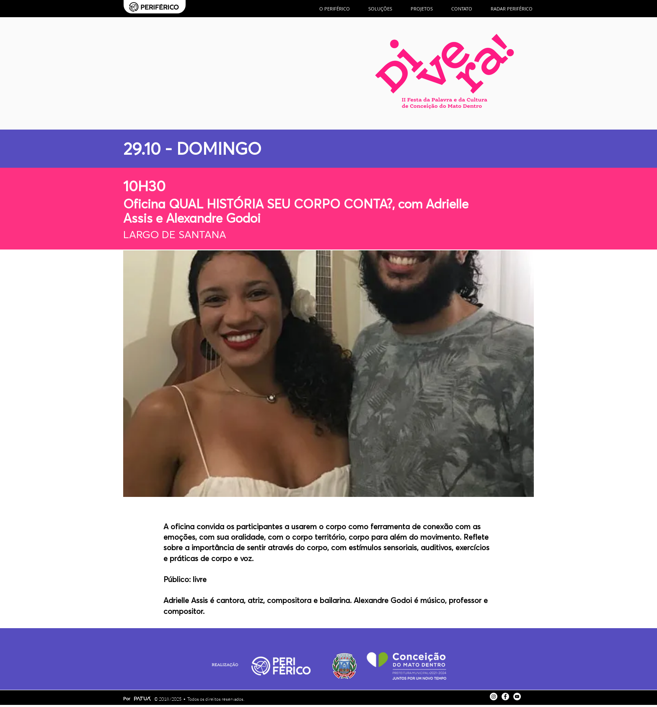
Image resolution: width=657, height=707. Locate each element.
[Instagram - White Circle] (493, 696)
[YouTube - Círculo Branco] (517, 696)
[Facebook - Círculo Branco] (505, 696)
